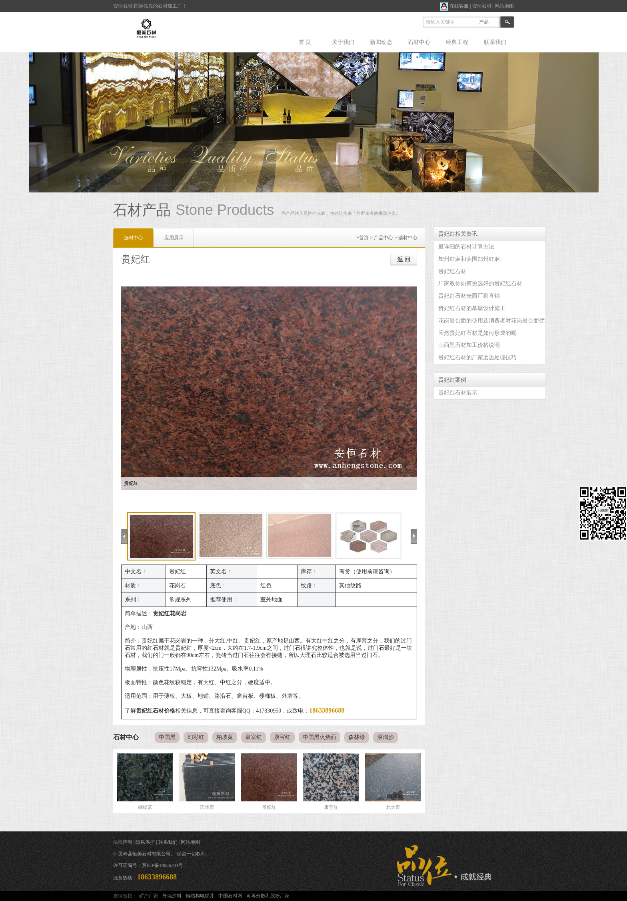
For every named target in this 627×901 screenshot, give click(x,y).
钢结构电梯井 (200, 896)
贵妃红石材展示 (457, 393)
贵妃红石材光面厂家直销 (469, 296)
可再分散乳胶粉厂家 (268, 896)
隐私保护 (145, 842)
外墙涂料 (172, 896)
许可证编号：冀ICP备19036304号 (148, 865)
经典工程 (457, 42)
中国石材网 (230, 896)
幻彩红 (196, 737)
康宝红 (282, 737)
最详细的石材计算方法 (466, 247)
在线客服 (454, 6)
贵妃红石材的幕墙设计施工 (471, 308)
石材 (127, 6)
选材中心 (407, 237)
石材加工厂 (170, 6)
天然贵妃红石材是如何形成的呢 (477, 333)
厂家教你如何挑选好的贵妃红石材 (480, 283)
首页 (364, 237)
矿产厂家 (148, 896)
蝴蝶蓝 (145, 807)
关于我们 (343, 42)
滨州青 (207, 807)
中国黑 (167, 737)
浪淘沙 (385, 737)
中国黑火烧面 (319, 737)
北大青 (393, 807)
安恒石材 (481, 6)
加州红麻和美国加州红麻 (469, 259)
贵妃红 (269, 807)
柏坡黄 (224, 737)
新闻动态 (381, 42)
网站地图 (504, 6)
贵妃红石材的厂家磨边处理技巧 (477, 357)
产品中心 (383, 237)
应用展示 (174, 237)
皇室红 (253, 737)
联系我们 (495, 42)
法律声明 (122, 842)
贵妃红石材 (452, 271)
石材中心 (419, 42)
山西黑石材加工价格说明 (469, 345)
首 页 (305, 42)
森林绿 (356, 737)
